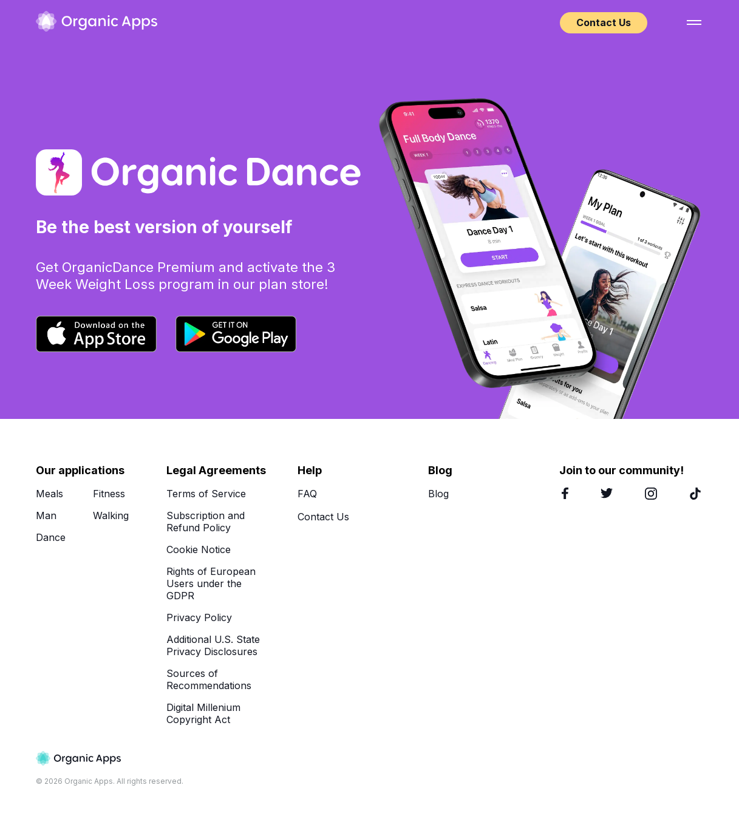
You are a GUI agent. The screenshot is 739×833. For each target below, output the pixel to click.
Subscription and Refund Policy (205, 521)
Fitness (109, 494)
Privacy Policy (199, 617)
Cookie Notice (198, 549)
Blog (438, 494)
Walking (111, 515)
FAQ (307, 494)
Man (46, 515)
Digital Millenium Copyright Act (203, 713)
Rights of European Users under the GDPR (211, 583)
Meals (49, 494)
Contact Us (603, 22)
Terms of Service (206, 494)
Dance (51, 537)
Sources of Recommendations (208, 679)
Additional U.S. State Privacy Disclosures (213, 645)
